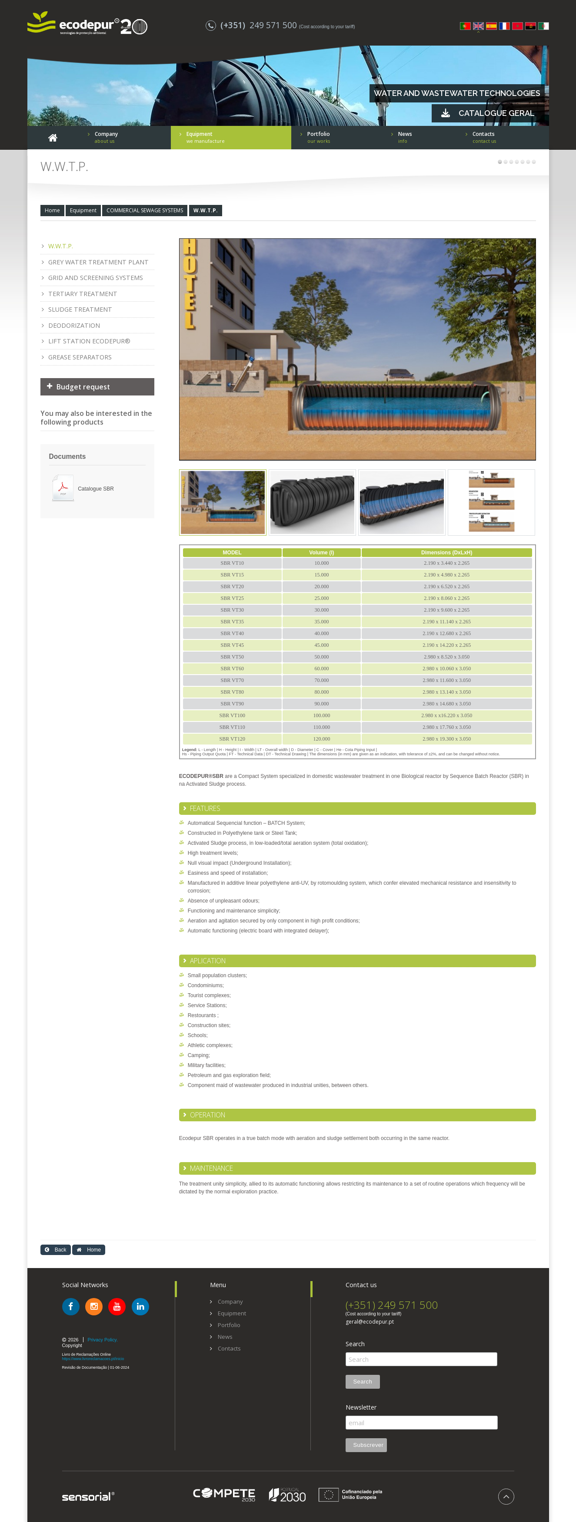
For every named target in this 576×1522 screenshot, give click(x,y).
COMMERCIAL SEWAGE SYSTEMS (145, 210)
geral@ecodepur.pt (370, 1321)
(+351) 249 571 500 (392, 1304)
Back (56, 1250)
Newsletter (361, 1407)
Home (52, 210)
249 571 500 (252, 25)
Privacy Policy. (103, 1339)
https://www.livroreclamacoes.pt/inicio (93, 1359)
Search (355, 1344)
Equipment (83, 210)
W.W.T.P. (205, 210)
